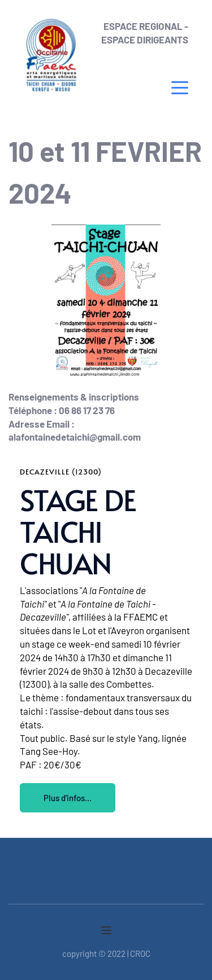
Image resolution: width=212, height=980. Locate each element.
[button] (179, 87)
